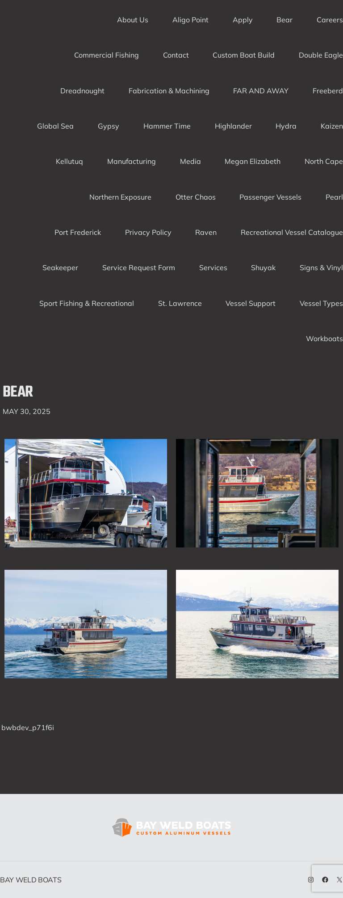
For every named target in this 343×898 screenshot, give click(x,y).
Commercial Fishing (106, 54)
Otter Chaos (196, 196)
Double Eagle (321, 54)
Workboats (324, 338)
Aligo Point (190, 19)
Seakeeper (60, 267)
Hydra (286, 125)
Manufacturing (131, 161)
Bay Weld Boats (22, 179)
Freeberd (328, 90)
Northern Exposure (120, 196)
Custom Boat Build (244, 54)
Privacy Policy (148, 232)
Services (213, 267)
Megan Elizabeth (252, 161)
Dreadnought (82, 90)
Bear (284, 19)
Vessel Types (321, 303)
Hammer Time (167, 125)
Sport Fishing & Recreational (86, 303)
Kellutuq (69, 161)
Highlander (233, 125)
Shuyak (263, 267)
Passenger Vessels (270, 196)
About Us (132, 19)
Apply (243, 19)
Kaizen (332, 125)
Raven (206, 232)
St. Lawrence (180, 303)
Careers (330, 19)
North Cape (324, 161)
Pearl (334, 196)
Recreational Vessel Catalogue (292, 232)
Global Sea (55, 125)
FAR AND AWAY (261, 90)
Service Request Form (138, 267)
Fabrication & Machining (169, 90)
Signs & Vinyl (321, 267)
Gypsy (108, 125)
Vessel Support (251, 303)
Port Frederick (77, 232)
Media (190, 161)
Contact (176, 54)
